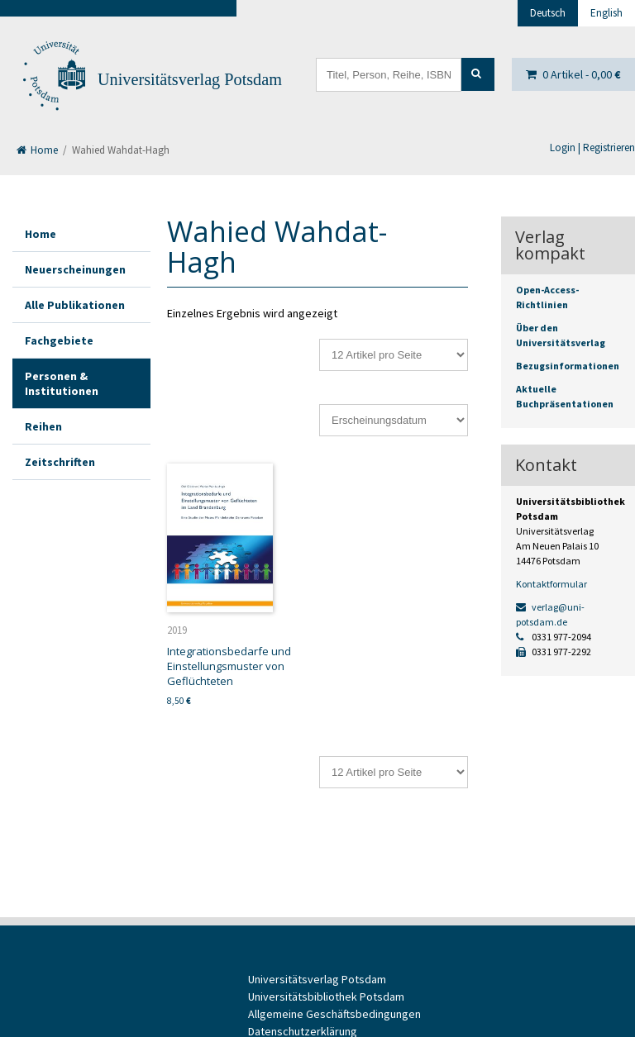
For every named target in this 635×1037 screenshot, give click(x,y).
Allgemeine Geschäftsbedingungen (334, 1013)
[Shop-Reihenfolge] (393, 420)
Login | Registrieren (592, 147)
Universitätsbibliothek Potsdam (326, 996)
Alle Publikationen (75, 304)
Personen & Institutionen (61, 383)
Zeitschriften (60, 461)
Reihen (43, 426)
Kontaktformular (551, 584)
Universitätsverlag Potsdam (190, 79)
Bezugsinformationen (567, 365)
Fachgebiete (59, 340)
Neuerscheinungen (75, 269)
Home (37, 150)
